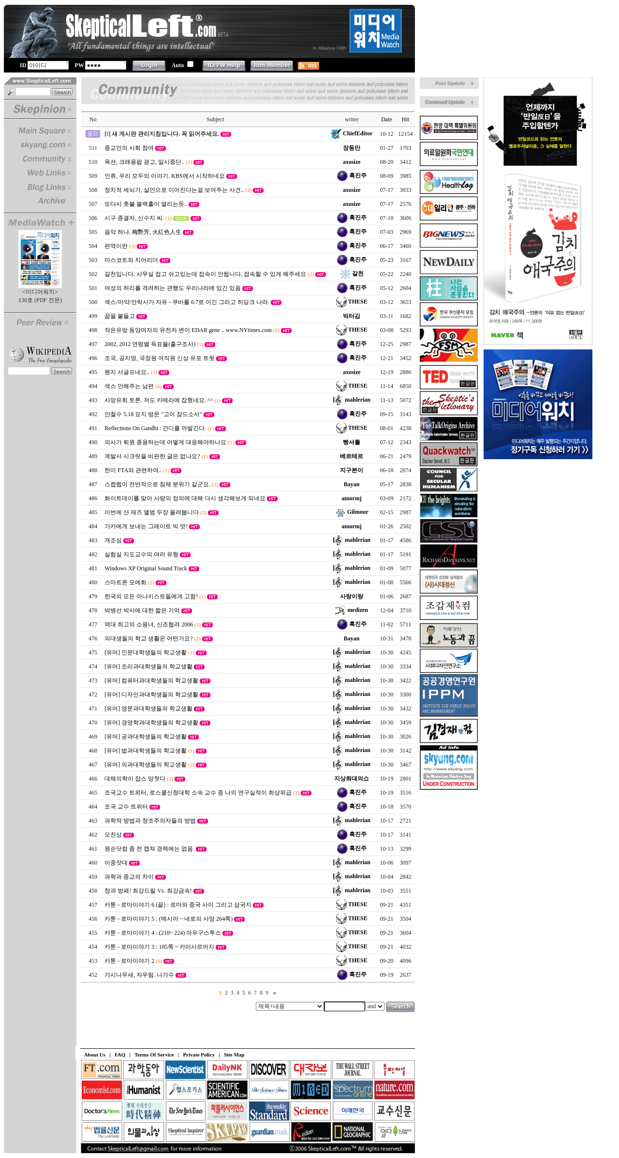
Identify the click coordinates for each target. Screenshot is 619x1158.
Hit (405, 119)
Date (386, 119)
